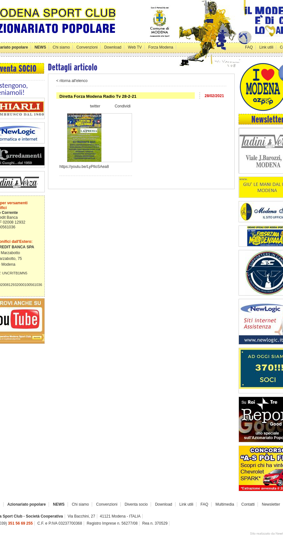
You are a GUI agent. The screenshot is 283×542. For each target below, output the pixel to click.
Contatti (248, 504)
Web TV (135, 47)
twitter (95, 106)
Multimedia (224, 504)
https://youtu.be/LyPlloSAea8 (84, 166)
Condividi (122, 106)
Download (112, 47)
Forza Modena (160, 47)
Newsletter (271, 504)
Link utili (266, 47)
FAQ (249, 47)
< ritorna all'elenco (72, 80)
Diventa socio (136, 504)
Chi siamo (61, 47)
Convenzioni (87, 47)
